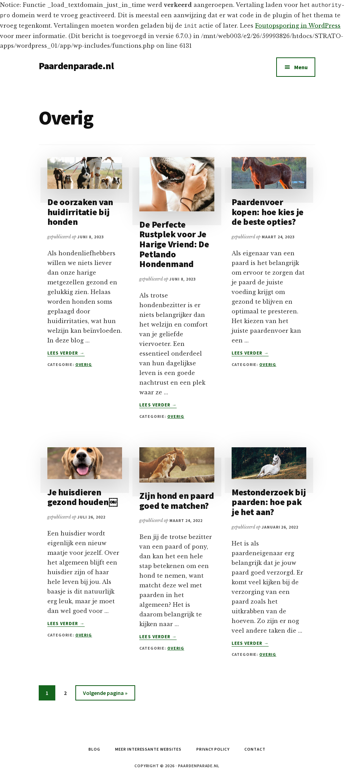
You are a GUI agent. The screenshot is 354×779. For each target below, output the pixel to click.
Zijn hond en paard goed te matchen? (176, 498)
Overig (83, 362)
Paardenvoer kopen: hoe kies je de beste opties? (268, 209)
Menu (301, 65)
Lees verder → (66, 351)
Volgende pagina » (105, 692)
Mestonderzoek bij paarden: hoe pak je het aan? (269, 499)
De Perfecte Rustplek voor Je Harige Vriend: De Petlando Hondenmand (174, 242)
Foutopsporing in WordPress (298, 24)
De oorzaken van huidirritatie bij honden (80, 209)
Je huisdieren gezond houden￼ (82, 495)
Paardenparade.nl (76, 63)
